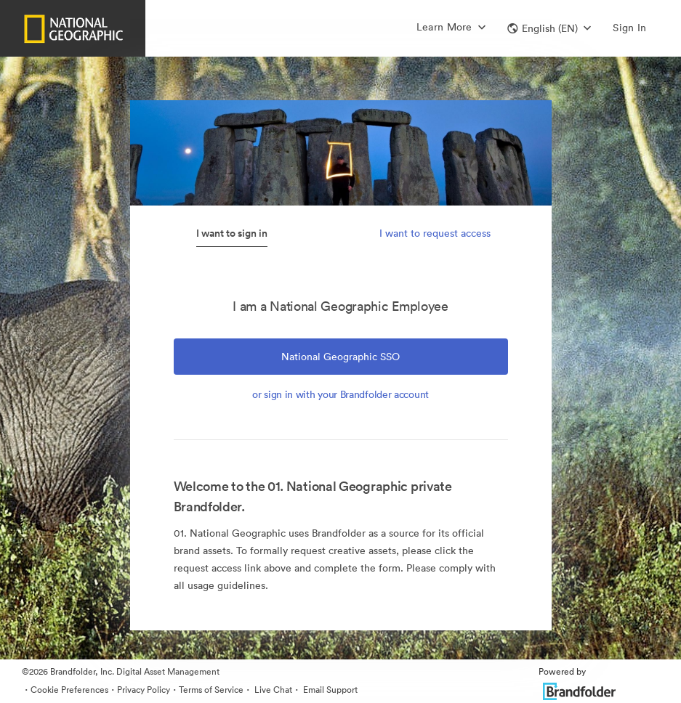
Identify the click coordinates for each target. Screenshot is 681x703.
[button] (549, 28)
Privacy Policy (143, 689)
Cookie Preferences (69, 689)
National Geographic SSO (340, 356)
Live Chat (272, 689)
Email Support (329, 689)
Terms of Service (211, 689)
